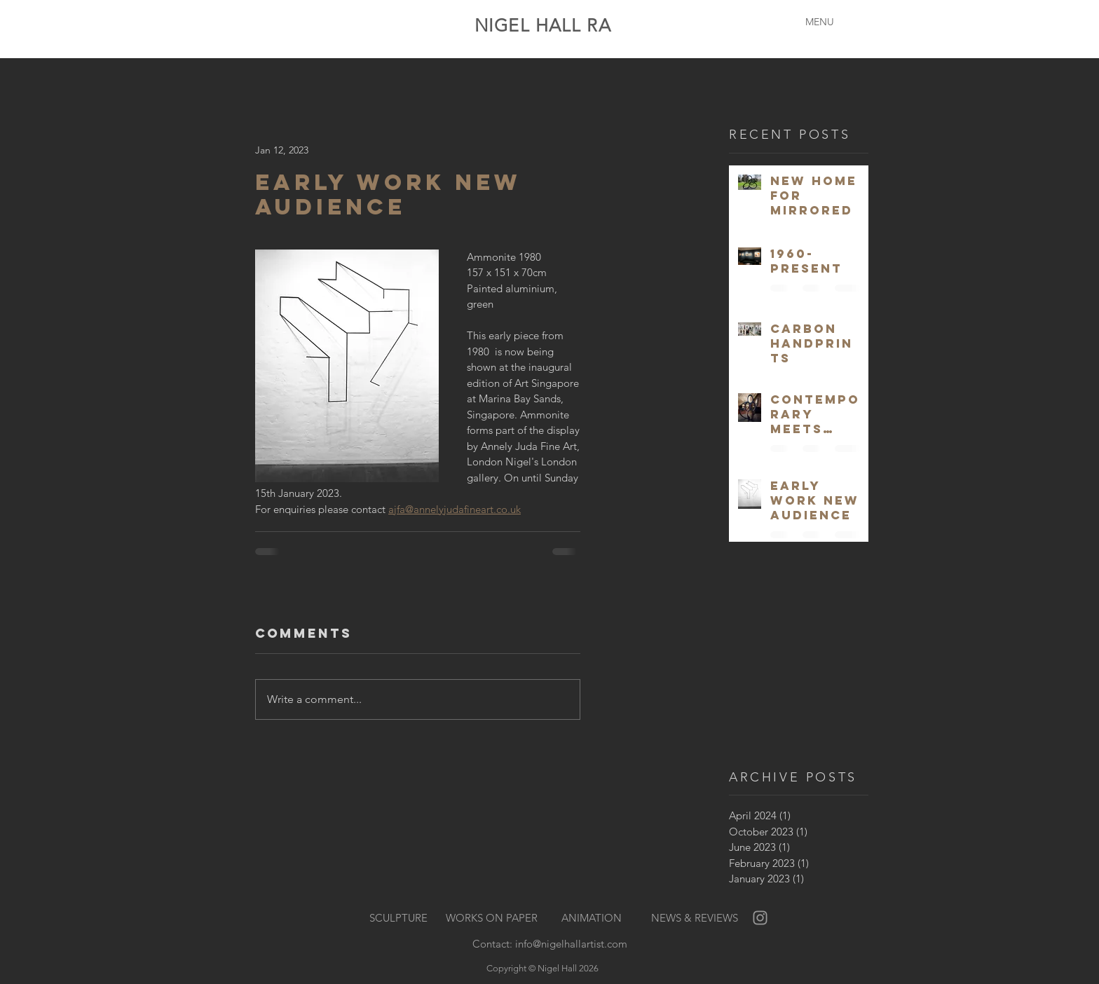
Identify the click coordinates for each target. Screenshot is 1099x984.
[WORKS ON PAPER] (491, 918)
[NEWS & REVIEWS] (694, 918)
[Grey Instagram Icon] (760, 917)
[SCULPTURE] (398, 918)
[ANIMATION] (591, 918)
